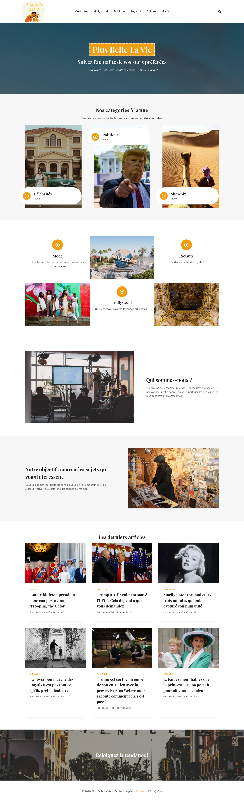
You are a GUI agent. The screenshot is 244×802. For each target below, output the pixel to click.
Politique (119, 11)
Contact (140, 791)
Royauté (135, 11)
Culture (151, 11)
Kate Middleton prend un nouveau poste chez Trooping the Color (52, 600)
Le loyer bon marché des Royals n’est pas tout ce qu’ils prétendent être (51, 685)
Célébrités (81, 11)
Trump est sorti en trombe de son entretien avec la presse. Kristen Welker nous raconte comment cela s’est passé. (121, 690)
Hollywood (101, 11)
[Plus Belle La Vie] (33, 11)
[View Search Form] (219, 11)
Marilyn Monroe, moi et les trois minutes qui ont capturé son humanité (187, 600)
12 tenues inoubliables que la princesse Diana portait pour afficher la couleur (186, 685)
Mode (165, 11)
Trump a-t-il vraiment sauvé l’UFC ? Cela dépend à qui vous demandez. (122, 600)
